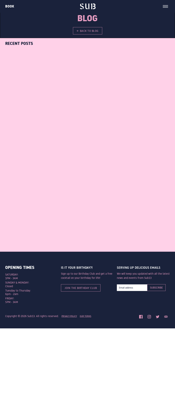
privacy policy (69, 316)
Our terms (85, 316)
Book (9, 6)
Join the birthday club (81, 288)
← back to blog (88, 31)
